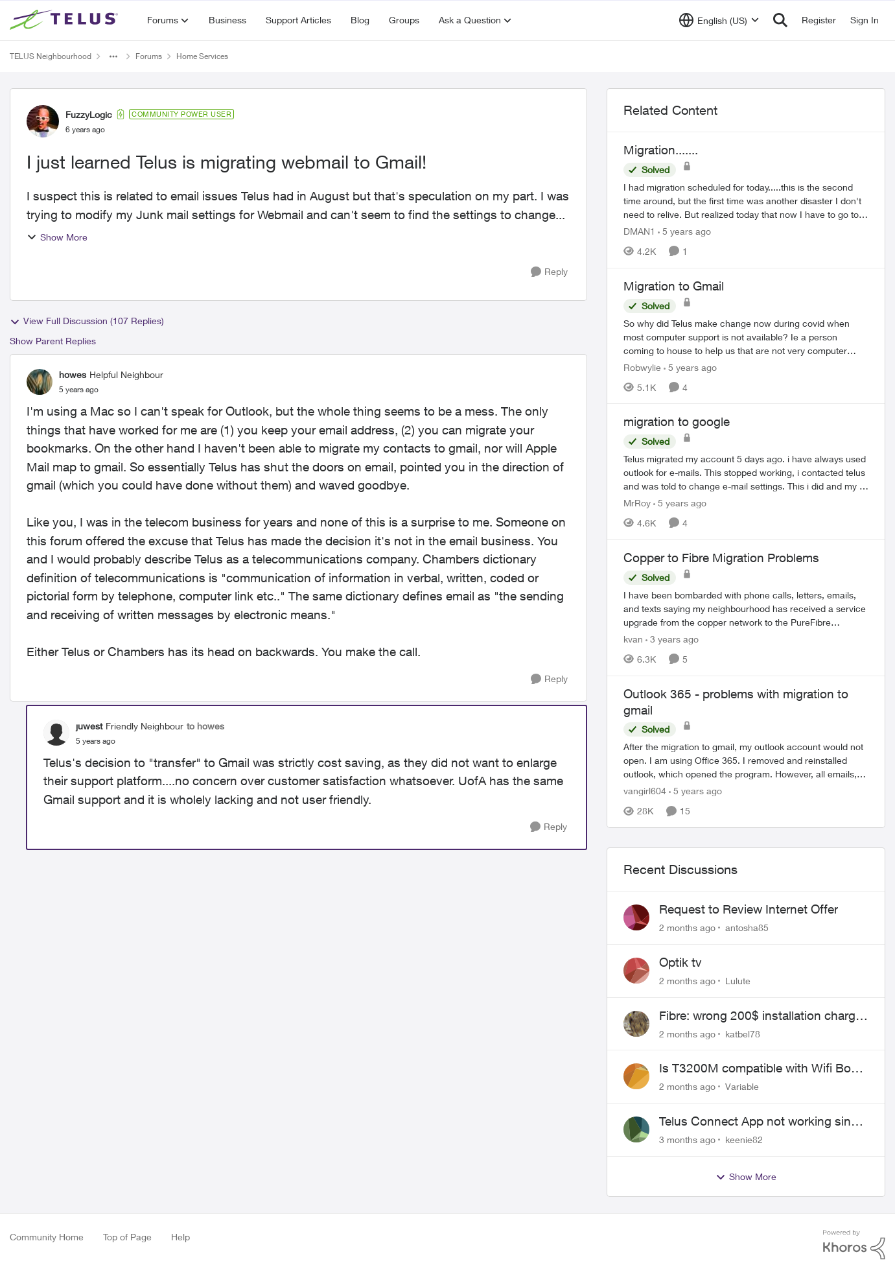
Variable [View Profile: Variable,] (742, 1086)
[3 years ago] (672, 639)
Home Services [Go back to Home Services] (202, 56)
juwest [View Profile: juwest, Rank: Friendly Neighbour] (89, 725)
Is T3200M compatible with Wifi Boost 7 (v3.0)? (763, 1068)
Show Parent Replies (53, 340)
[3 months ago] (687, 1139)
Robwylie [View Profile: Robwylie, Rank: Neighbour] (642, 366)
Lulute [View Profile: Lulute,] (737, 980)
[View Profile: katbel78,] (636, 1024)
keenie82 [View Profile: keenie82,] (744, 1139)
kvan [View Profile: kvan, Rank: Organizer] (633, 638)
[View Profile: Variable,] (636, 1076)
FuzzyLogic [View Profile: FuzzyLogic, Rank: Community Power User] (88, 114)
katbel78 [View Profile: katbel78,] (742, 1033)
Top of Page (127, 1236)
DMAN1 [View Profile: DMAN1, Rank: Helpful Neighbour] (639, 231)
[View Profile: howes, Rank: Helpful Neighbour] (39, 382)
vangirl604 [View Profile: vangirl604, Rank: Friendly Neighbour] (644, 790)
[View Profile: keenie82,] (636, 1129)
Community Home (47, 1236)
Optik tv (680, 962)
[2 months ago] (687, 927)
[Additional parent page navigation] (113, 56)
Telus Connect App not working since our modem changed (761, 1121)
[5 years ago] (684, 231)
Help (180, 1236)
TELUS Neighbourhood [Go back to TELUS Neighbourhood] (50, 56)
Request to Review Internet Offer (748, 909)
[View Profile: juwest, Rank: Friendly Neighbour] (56, 733)
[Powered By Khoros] (854, 1245)
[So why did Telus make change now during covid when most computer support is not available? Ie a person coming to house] (745, 336)
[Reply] (549, 272)
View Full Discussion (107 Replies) (87, 321)
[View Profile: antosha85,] (636, 917)
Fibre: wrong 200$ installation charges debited (763, 1016)
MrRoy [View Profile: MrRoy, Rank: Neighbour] (637, 502)
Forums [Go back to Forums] (148, 56)
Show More (57, 236)
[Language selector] (719, 20)
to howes (205, 725)
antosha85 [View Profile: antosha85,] (747, 927)
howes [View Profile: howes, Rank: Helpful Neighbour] (72, 374)
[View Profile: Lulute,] (636, 971)
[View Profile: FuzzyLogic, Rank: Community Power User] (43, 121)
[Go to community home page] (65, 20)
